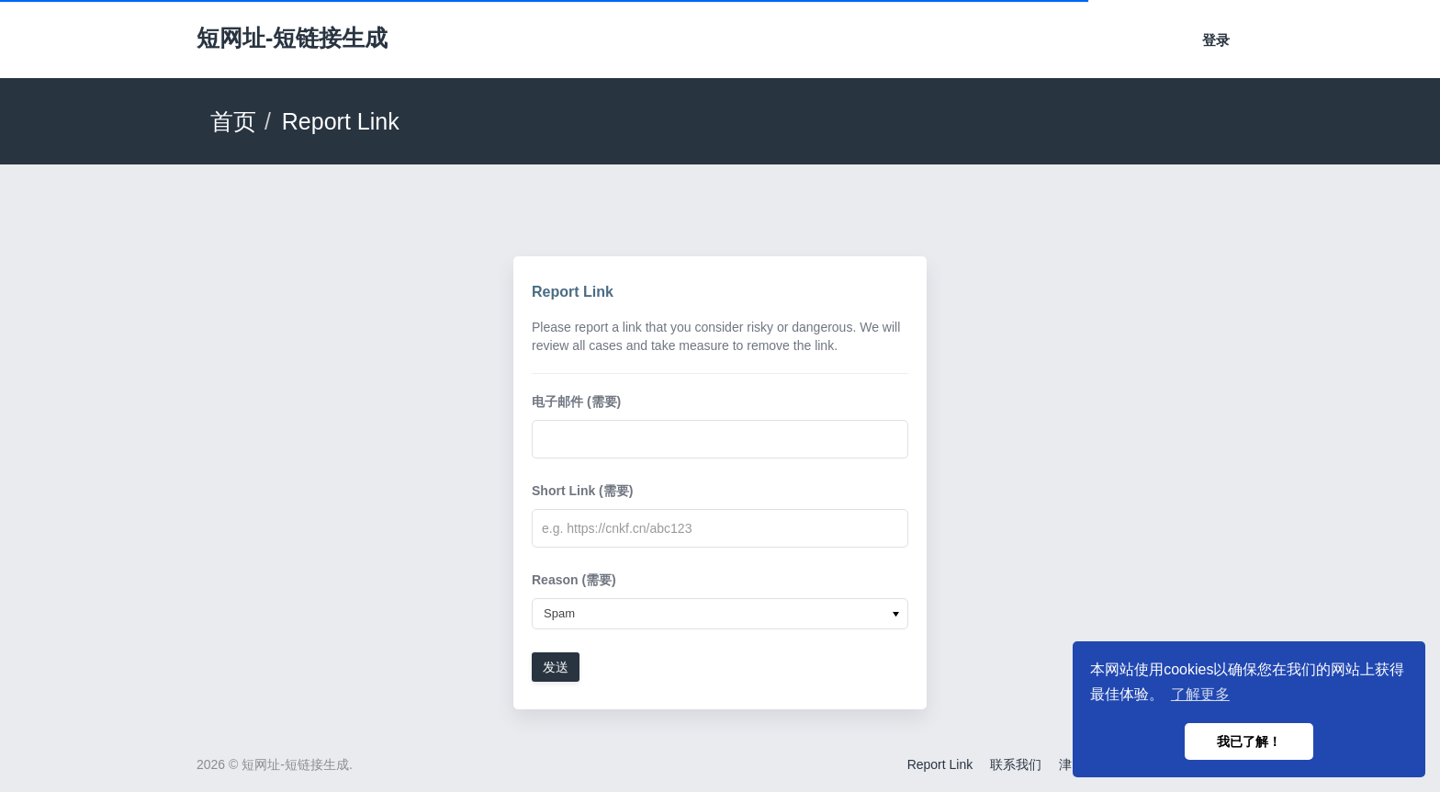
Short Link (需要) (582, 490)
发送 (555, 667)
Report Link (940, 764)
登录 (1216, 40)
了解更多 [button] (1200, 694)
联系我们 (1015, 764)
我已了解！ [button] (1249, 741)
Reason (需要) (574, 579)
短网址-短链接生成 (292, 38)
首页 (233, 121)
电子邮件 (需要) (576, 401)
